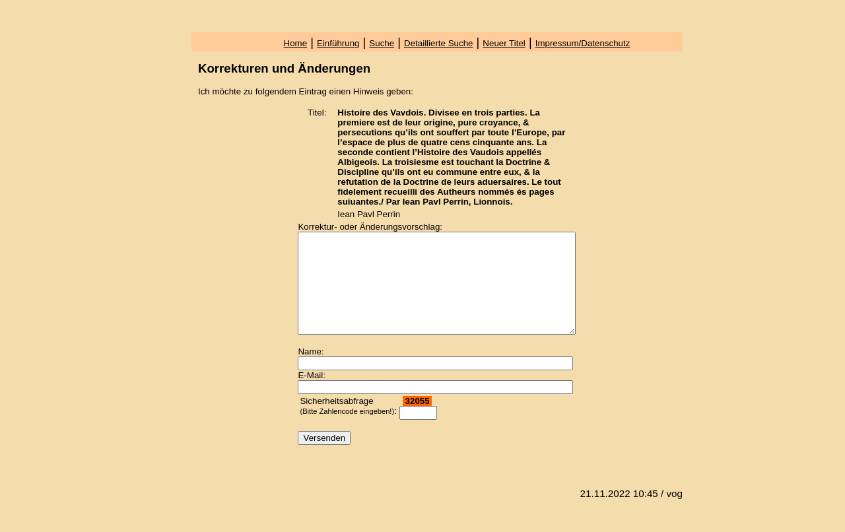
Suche (381, 43)
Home (296, 43)
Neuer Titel (504, 43)
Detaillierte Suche (438, 43)
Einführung (338, 43)
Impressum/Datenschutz (582, 43)
